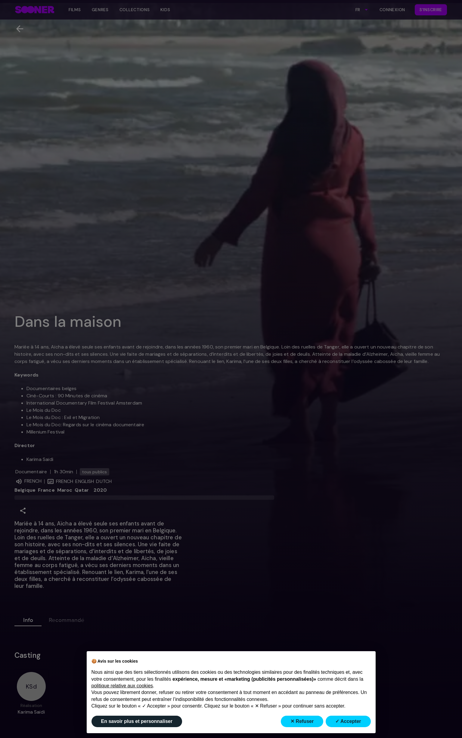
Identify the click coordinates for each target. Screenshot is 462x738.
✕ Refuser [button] (302, 721)
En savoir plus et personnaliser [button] (136, 721)
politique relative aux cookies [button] (122, 685)
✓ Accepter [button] (348, 721)
